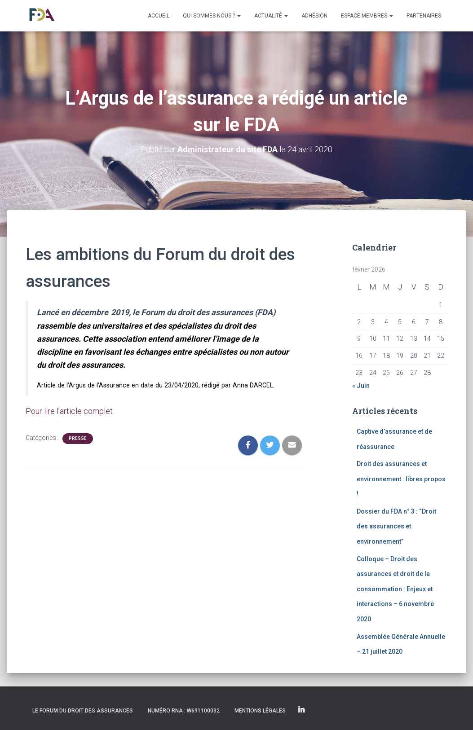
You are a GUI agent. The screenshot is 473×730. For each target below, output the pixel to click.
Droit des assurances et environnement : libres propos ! (401, 478)
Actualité (271, 16)
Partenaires (424, 16)
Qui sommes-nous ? (212, 16)
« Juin (361, 385)
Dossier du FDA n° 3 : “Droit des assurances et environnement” (396, 526)
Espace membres (367, 16)
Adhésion (314, 16)
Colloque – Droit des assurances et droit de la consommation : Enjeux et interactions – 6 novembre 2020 (395, 589)
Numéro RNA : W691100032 (184, 711)
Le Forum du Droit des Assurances (82, 711)
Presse (78, 438)
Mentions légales (260, 711)
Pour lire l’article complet (69, 411)
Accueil (158, 16)
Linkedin (301, 710)
